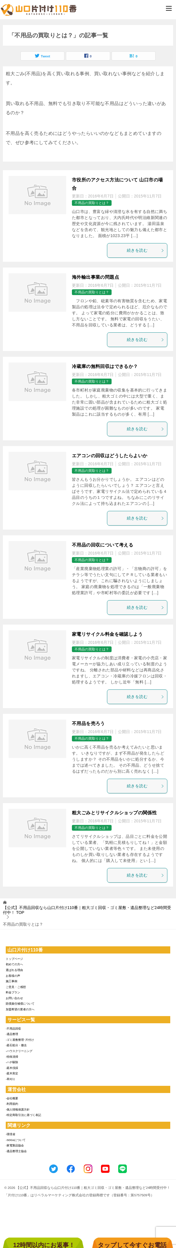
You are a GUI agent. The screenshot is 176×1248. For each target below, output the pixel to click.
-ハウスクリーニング (19, 1051)
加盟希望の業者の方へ (20, 1009)
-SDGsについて (16, 1140)
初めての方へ (14, 964)
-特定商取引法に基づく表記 (23, 1115)
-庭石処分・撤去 (16, 1045)
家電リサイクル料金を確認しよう (107, 634)
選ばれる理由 (14, 970)
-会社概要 (12, 1098)
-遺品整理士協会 (16, 1151)
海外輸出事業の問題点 (95, 277)
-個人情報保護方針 (18, 1109)
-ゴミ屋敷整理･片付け (20, 1039)
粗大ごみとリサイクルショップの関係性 (114, 812)
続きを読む (145, 250)
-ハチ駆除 (12, 1062)
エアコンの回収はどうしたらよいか (109, 455)
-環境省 (10, 1134)
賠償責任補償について (20, 1003)
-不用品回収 (13, 1028)
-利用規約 (12, 1103)
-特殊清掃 (12, 1056)
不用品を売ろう (88, 723)
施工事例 (11, 981)
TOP (87, 910)
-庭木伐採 (12, 1067)
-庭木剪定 (12, 1073)
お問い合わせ (14, 998)
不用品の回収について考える (102, 544)
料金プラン (13, 992)
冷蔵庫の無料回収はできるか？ (105, 366)
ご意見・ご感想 (16, 987)
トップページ (14, 958)
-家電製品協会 (15, 1145)
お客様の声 (13, 975)
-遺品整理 (12, 1034)
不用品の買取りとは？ (91, 203)
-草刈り (10, 1079)
